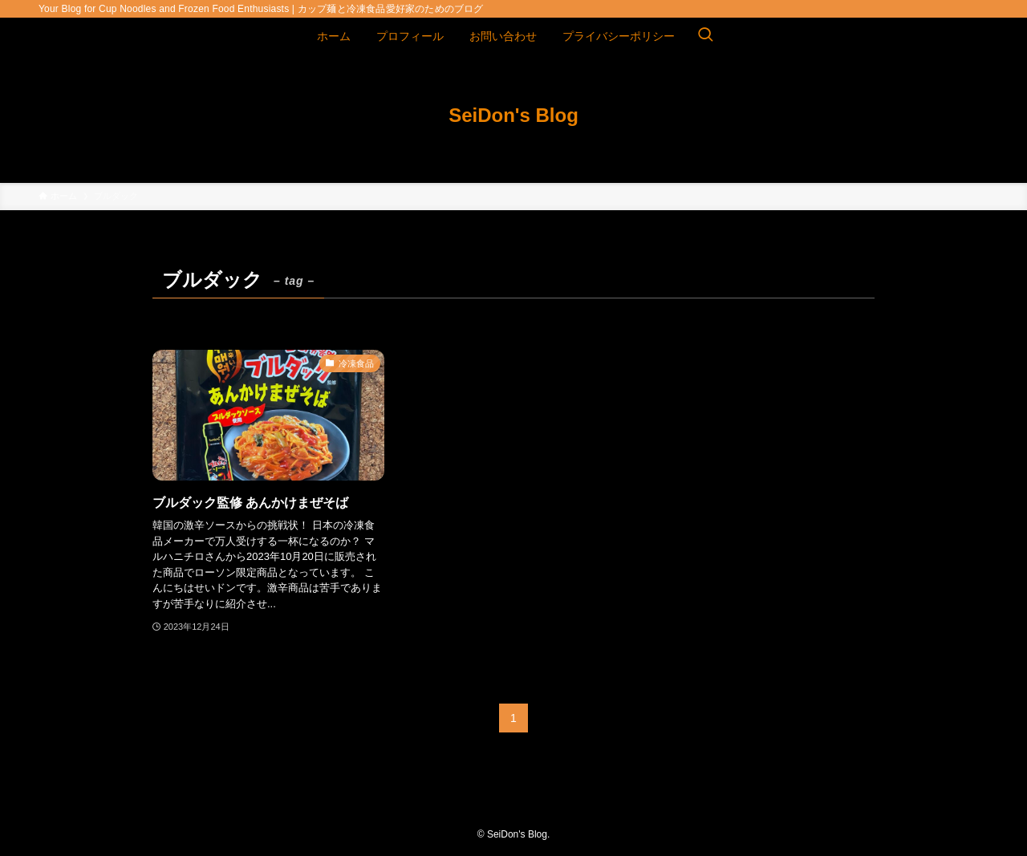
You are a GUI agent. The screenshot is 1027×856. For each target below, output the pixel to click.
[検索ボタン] (705, 36)
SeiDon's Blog (513, 115)
